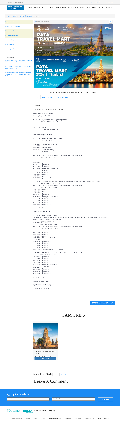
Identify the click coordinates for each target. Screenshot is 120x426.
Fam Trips (49, 7)
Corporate (109, 7)
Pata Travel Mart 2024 (25, 16)
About (99, 418)
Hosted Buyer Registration (76, 7)
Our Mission (68, 418)
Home (30, 7)
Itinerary (36, 97)
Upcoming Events (60, 7)
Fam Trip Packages (11, 49)
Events (14, 16)
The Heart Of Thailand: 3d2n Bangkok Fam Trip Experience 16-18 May (18, 67)
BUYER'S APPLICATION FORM (102, 303)
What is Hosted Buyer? (55, 418)
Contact (106, 418)
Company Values (89, 418)
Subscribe (105, 400)
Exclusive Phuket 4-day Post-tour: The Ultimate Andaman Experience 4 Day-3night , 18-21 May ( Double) (18, 74)
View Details (45, 358)
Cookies (36, 418)
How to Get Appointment (13, 26)
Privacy (28, 418)
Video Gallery (10, 44)
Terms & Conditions (17, 418)
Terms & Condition (63, 97)
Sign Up (97, 2)
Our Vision (78, 418)
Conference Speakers (12, 35)
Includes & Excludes (48, 97)
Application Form (11, 22)
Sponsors (101, 7)
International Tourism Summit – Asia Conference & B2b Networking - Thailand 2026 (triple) (18, 61)
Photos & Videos (91, 7)
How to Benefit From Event (13, 31)
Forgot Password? (108, 2)
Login (91, 2)
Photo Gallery (10, 40)
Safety (43, 418)
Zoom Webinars (39, 7)
